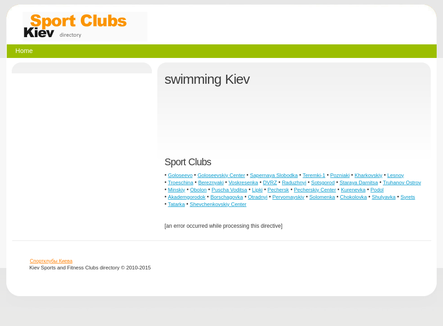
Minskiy (176, 189)
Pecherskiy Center (315, 189)
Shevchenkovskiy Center (218, 204)
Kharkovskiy (368, 175)
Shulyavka (384, 197)
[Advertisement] (195, 126)
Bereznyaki (210, 182)
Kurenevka (353, 189)
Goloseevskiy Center (221, 175)
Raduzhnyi (294, 182)
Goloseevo (180, 175)
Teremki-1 (314, 175)
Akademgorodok (187, 197)
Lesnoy (395, 175)
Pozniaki (339, 175)
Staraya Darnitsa (358, 182)
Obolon (198, 189)
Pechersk (278, 189)
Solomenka (322, 197)
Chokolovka (353, 197)
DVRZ (270, 182)
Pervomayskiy (288, 197)
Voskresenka (243, 182)
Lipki (257, 189)
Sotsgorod (323, 182)
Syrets (408, 197)
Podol (376, 189)
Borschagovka (226, 197)
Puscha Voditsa (229, 189)
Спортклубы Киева (51, 261)
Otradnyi (257, 197)
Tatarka (176, 204)
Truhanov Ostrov (402, 182)
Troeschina (180, 182)
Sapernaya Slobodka (274, 175)
